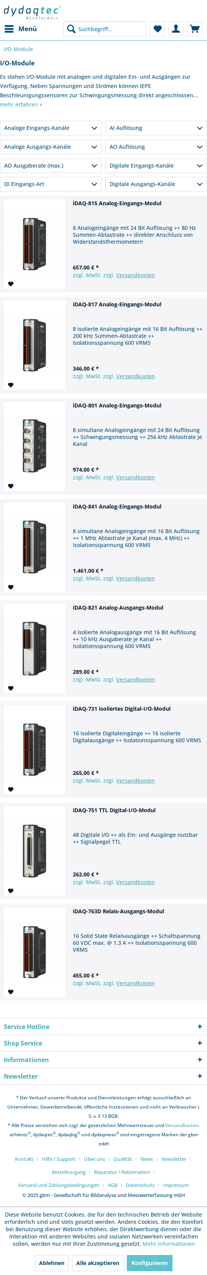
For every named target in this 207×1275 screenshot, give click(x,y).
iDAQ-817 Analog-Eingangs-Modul (117, 304)
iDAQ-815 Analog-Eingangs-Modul (117, 203)
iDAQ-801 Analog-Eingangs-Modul (117, 405)
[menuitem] (20, 29)
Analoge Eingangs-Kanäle (36, 127)
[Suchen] (71, 29)
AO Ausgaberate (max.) (33, 165)
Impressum (176, 1185)
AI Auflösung (126, 127)
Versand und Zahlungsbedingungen (58, 1185)
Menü (21, 28)
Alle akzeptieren (97, 1263)
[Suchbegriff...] (104, 29)
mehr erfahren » (21, 104)
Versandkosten (135, 275)
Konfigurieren (149, 1263)
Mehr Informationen (169, 1243)
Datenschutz (140, 1185)
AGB (112, 1185)
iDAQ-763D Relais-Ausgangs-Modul (118, 911)
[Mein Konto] (176, 29)
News (146, 1158)
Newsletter (173, 1158)
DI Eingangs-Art (24, 184)
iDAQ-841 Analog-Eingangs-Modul (117, 506)
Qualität (122, 1158)
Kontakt (24, 1158)
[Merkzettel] (157, 29)
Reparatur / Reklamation (122, 1172)
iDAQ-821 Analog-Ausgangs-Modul (118, 607)
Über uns (94, 1158)
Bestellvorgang (68, 1172)
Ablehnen (51, 1263)
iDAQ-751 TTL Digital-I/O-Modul (114, 810)
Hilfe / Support (59, 1158)
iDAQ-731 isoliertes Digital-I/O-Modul (122, 708)
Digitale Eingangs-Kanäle (142, 165)
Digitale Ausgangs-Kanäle (142, 184)
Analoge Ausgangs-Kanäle (37, 146)
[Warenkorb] (194, 29)
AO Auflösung (127, 146)
